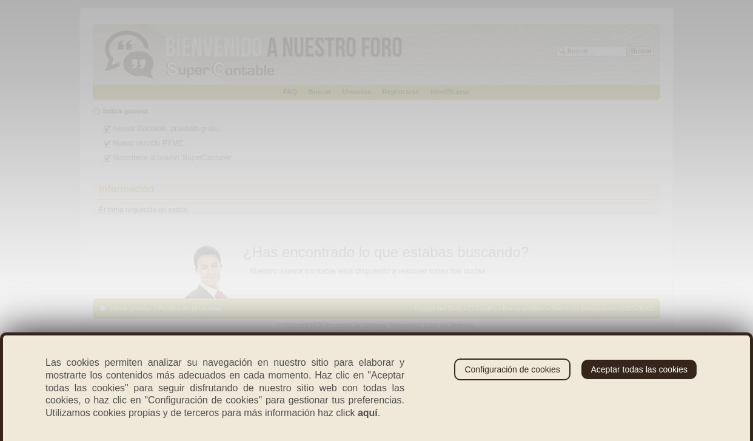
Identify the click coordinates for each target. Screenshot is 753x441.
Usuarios (357, 91)
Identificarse (450, 91)
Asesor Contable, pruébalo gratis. (167, 128)
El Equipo (482, 308)
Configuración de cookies (512, 369)
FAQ (290, 91)
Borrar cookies (524, 308)
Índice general (125, 111)
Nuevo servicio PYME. (149, 143)
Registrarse (401, 91)
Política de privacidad (190, 308)
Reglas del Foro (438, 308)
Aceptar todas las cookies (639, 369)
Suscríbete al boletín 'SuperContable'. (174, 157)
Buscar (320, 91)
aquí (368, 413)
